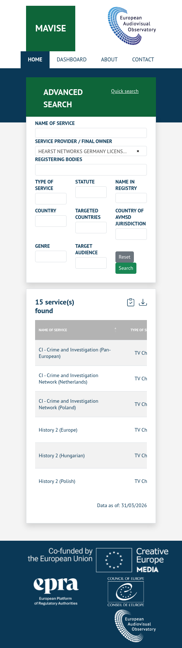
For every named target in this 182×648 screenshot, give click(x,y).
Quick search (125, 91)
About (109, 59)
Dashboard (71, 59)
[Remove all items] (137, 151)
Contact (143, 59)
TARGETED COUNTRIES (88, 213)
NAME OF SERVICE (55, 123)
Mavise (50, 28)
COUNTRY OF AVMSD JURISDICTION (130, 217)
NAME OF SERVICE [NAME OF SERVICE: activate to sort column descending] (53, 330)
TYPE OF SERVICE (44, 184)
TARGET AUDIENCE (86, 249)
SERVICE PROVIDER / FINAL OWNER (73, 141)
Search (126, 268)
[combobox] (91, 133)
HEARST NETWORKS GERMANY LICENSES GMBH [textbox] (86, 151)
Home (35, 59)
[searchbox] (39, 169)
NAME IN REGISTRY (126, 184)
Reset (125, 257)
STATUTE (85, 181)
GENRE (42, 246)
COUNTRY (45, 210)
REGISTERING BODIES (58, 159)
